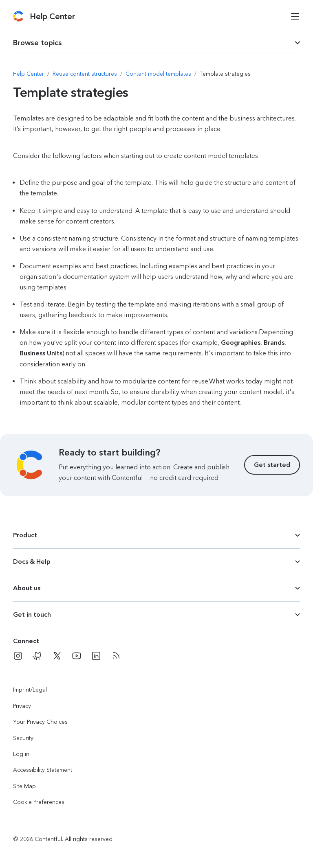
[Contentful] (18, 16)
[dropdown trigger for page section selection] (156, 43)
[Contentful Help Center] (52, 16)
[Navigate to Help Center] (28, 74)
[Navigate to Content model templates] (158, 74)
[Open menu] (295, 16)
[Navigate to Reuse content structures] (85, 74)
